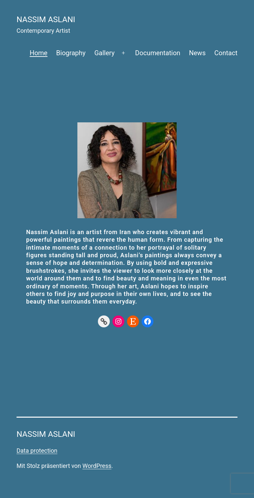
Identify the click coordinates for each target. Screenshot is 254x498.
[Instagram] (118, 321)
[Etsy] (133, 321)
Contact (225, 53)
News (197, 53)
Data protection (37, 450)
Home (39, 53)
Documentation (158, 53)
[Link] (104, 321)
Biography (71, 53)
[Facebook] (147, 321)
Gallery (104, 53)
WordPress (96, 465)
